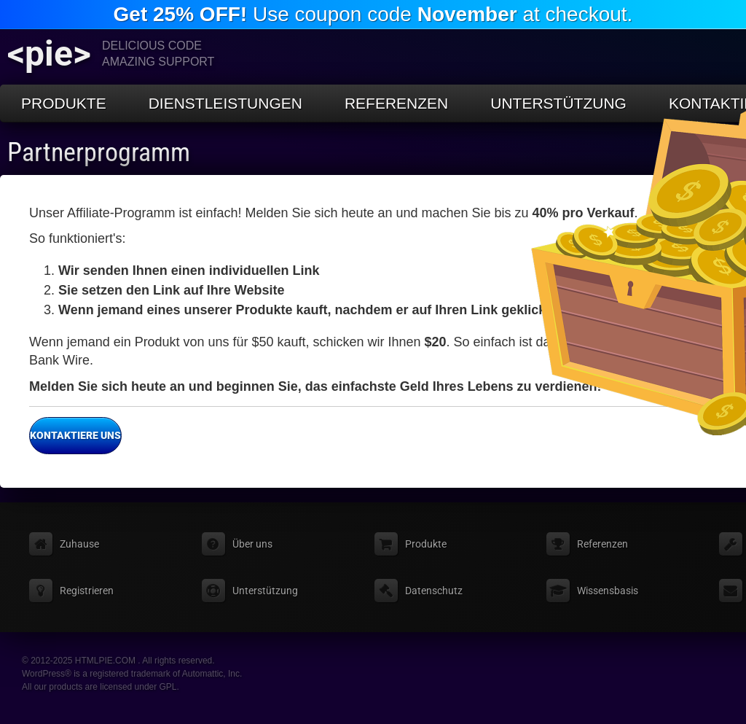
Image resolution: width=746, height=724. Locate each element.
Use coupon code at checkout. (373, 14)
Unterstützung (558, 103)
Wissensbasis (607, 590)
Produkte (63, 103)
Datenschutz (434, 590)
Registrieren (87, 590)
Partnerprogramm (98, 152)
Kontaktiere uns (75, 436)
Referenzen (396, 103)
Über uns (252, 544)
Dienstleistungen (225, 103)
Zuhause (79, 544)
